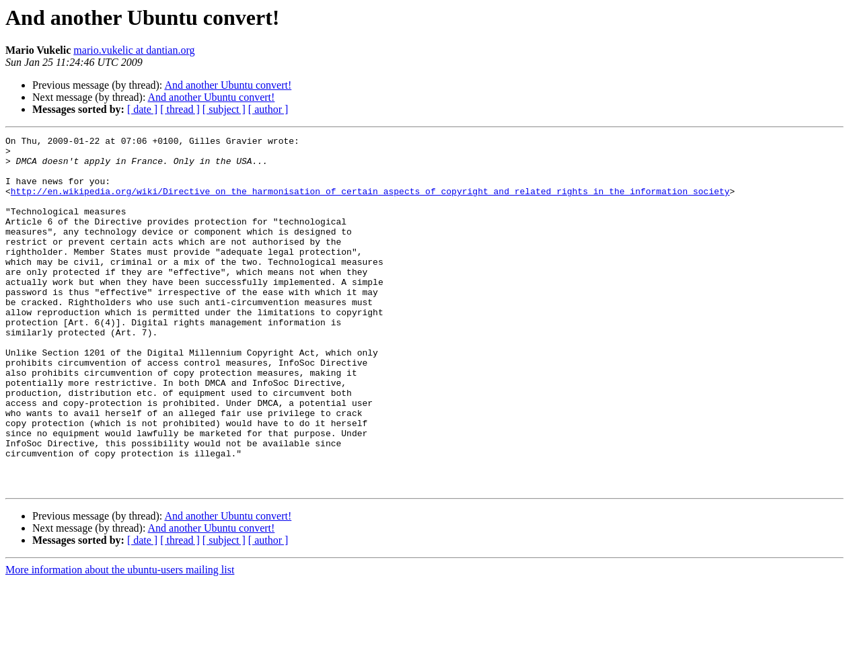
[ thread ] (180, 109)
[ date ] (142, 109)
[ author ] (268, 109)
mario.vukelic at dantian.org (133, 50)
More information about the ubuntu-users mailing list (119, 640)
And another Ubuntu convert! (227, 85)
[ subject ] (224, 109)
